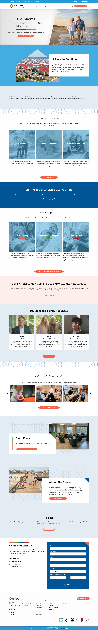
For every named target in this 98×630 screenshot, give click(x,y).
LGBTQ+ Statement (67, 600)
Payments (52, 609)
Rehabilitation (39, 611)
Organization (67, 598)
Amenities (24, 600)
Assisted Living (39, 602)
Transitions (38, 612)
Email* (51, 557)
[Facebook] (9, 614)
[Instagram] (11, 614)
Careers (51, 605)
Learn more (49, 177)
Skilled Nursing (39, 607)
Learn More (58, 498)
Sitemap (87, 628)
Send (68, 584)
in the (68, 577)
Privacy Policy (53, 628)
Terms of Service (61, 628)
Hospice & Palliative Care (42, 614)
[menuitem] (35, 6)
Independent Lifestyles (41, 600)
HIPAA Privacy (66, 602)
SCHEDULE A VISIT (81, 5)
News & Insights (53, 607)
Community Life (26, 598)
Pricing (51, 601)
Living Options (40, 598)
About (51, 603)
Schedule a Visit (83, 599)
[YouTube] (13, 614)
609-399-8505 (85, 1)
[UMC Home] (17, 6)
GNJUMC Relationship (68, 603)
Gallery (51, 598)
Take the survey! (49, 295)
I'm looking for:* (54, 568)
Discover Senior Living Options (49, 271)
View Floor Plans (26, 449)
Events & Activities (27, 603)
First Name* (53, 545)
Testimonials (25, 605)
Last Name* (53, 551)
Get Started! (49, 199)
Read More (49, 356)
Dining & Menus (26, 602)
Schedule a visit (26, 36)
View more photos (49, 407)
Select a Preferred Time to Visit (58, 574)
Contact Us (76, 1)
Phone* (52, 563)
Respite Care (39, 609)
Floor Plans (53, 600)
